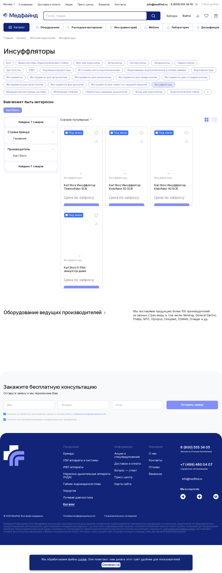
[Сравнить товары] (197, 16)
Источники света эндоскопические (100, 70)
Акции (68, 4)
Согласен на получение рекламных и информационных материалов (41, 447)
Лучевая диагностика (78, 525)
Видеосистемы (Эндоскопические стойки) (44, 62)
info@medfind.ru (157, 4)
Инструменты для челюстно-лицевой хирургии (171, 84)
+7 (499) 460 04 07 (196, 492)
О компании (25, 4)
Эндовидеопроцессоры (57, 70)
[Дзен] (199, 524)
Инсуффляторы (15, 92)
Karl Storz (12, 117)
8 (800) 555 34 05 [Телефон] (182, 4)
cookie (82, 559)
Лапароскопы (164, 62)
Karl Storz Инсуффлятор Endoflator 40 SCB (157, 197)
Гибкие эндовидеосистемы (82, 512)
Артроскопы (116, 62)
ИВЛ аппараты (73, 495)
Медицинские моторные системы (52, 92)
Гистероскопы (139, 62)
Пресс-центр (85, 4)
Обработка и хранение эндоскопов (133, 92)
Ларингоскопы (188, 62)
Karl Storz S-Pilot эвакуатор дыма (75, 288)
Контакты (120, 4)
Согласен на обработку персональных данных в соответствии (56, 442)
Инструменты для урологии (118, 84)
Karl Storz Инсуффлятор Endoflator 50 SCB (116, 197)
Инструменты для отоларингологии (27, 84)
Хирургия (69, 518)
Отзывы (154, 495)
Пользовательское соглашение (120, 544)
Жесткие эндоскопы (89, 62)
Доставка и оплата (49, 4)
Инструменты (42, 77)
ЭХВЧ (32, 70)
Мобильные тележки (92, 92)
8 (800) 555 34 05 (195, 475)
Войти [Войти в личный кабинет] (187, 16)
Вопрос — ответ (125, 498)
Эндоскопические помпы (21, 99)
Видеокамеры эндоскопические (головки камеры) (159, 70)
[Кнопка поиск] (153, 16)
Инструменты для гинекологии (121, 77)
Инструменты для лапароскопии (167, 77)
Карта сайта (122, 512)
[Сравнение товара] (91, 148)
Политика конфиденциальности (79, 544)
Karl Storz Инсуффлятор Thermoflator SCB (76, 197)
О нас (152, 481)
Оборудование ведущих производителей (58, 341)
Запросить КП (79, 221)
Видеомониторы (16, 77)
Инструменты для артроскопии (77, 77)
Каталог (69, 532)
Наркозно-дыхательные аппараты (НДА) (86, 503)
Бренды (171, 16)
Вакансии (104, 4)
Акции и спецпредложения (127, 483)
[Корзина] (216, 16)
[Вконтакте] (216, 524)
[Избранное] (206, 16)
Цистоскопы (13, 70)
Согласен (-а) (111, 564)
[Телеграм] (183, 524)
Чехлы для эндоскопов (176, 92)
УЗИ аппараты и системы (80, 488)
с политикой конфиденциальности (88, 442)
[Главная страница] (20, 16)
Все (8, 62)
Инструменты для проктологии (75, 84)
